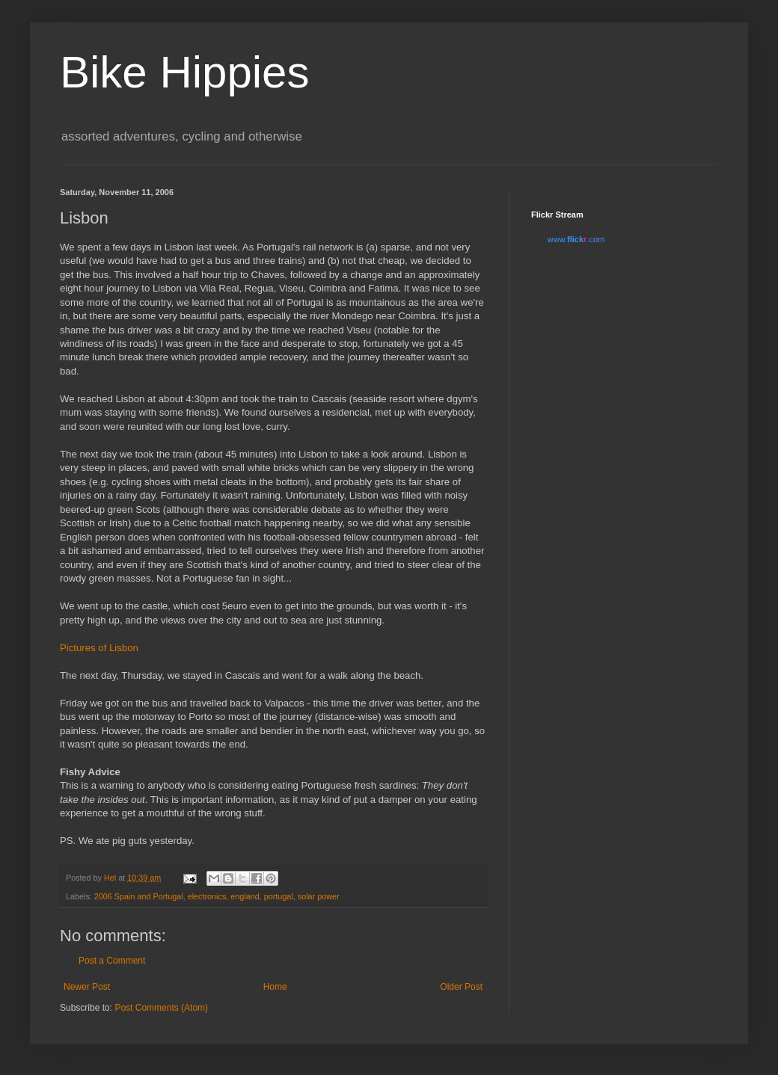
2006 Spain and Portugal (138, 896)
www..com (576, 239)
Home (275, 987)
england (244, 896)
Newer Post (87, 987)
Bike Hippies (185, 72)
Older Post (461, 987)
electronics (207, 896)
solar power (319, 896)
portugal (278, 896)
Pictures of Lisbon (99, 647)
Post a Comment (112, 960)
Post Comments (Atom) (161, 1007)
